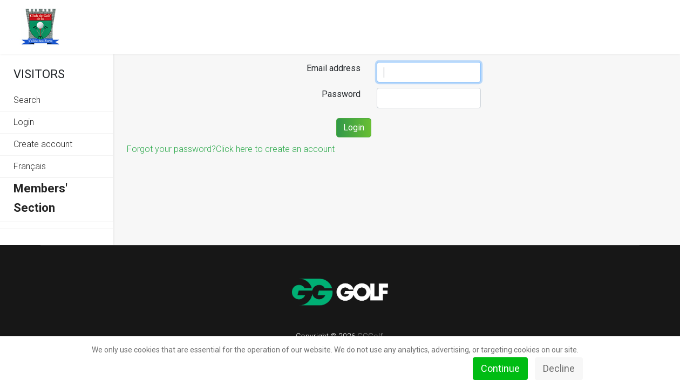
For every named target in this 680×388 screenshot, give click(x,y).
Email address (334, 68)
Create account (42, 144)
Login (23, 122)
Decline (559, 368)
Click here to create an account (275, 149)
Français (29, 166)
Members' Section (40, 198)
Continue (500, 368)
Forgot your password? (171, 149)
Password (341, 94)
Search (26, 100)
